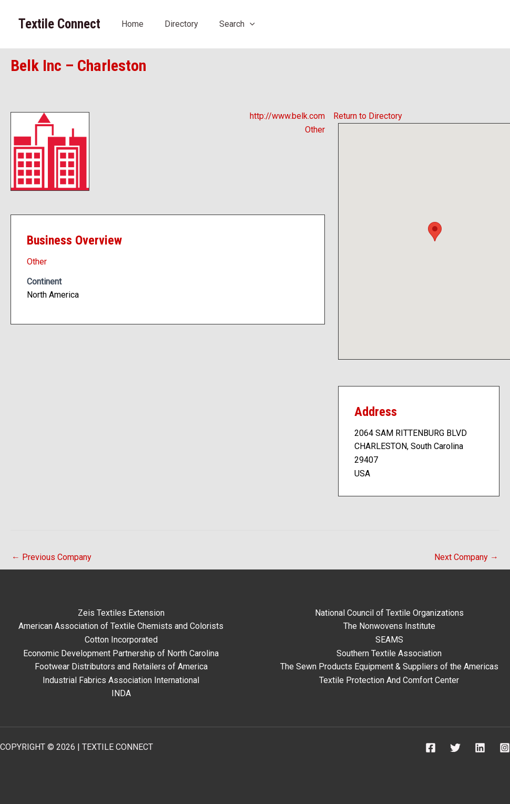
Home (132, 24)
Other (315, 130)
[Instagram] (504, 747)
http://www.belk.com (287, 116)
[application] (249, 24)
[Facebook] (430, 747)
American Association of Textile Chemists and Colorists (120, 626)
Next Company (466, 557)
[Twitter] (455, 747)
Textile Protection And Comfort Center (389, 680)
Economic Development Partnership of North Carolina (121, 653)
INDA (121, 693)
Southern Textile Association (389, 653)
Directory (181, 24)
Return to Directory (367, 116)
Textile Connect (59, 24)
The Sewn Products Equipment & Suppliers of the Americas (389, 666)
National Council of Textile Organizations (389, 613)
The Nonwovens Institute (389, 626)
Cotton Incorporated (121, 640)
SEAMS (389, 640)
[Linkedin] (480, 747)
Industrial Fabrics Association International (121, 680)
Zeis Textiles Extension (121, 613)
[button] (435, 231)
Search (237, 24)
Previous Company (51, 557)
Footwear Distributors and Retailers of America (121, 666)
